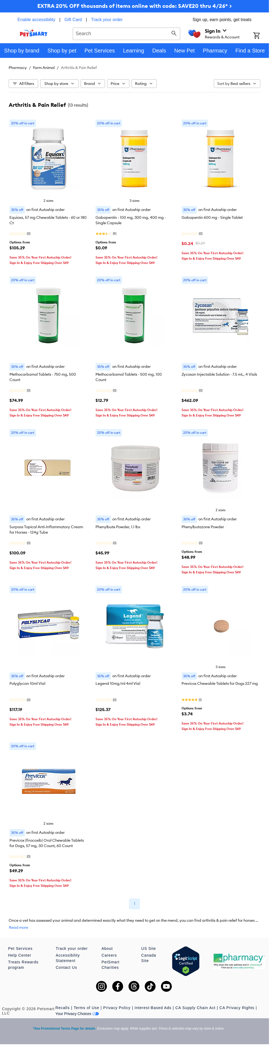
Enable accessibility (36, 19)
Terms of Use (86, 1008)
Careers (109, 955)
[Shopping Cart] (261, 36)
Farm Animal (44, 67)
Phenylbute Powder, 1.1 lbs (118, 526)
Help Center (19, 955)
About (107, 948)
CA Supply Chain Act (195, 1008)
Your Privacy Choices (77, 1013)
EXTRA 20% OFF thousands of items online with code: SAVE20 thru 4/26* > (134, 5)
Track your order (107, 19)
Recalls (62, 1008)
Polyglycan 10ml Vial (27, 683)
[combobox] (126, 33)
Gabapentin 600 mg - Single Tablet (212, 217)
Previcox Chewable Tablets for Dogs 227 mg (220, 683)
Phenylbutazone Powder (203, 526)
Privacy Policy (116, 1008)
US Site (148, 948)
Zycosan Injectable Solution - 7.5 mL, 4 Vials (219, 374)
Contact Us (66, 967)
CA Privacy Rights (236, 1008)
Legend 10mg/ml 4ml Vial (118, 683)
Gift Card (73, 19)
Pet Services (20, 948)
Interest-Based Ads (152, 1008)
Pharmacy (18, 67)
